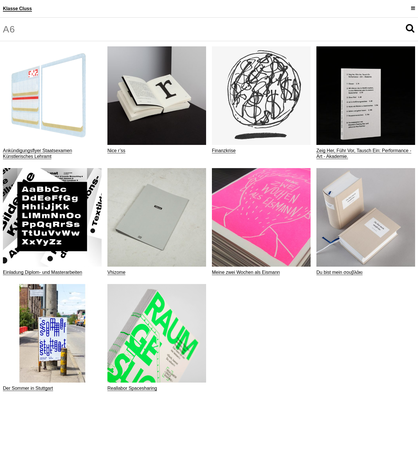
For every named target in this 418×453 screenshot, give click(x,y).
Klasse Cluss (17, 8)
